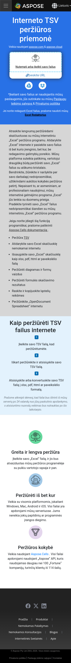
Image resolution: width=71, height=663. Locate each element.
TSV (26, 238)
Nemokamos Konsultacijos (25, 632)
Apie (53, 638)
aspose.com (36, 46)
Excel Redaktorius (35, 114)
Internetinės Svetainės (28, 638)
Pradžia (23, 619)
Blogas (54, 632)
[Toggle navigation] (6, 5)
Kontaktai (57, 658)
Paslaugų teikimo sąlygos (40, 658)
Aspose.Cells (40, 554)
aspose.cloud (54, 46)
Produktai (42, 619)
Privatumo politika (48, 103)
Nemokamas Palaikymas (33, 626)
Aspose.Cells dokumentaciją (28, 230)
